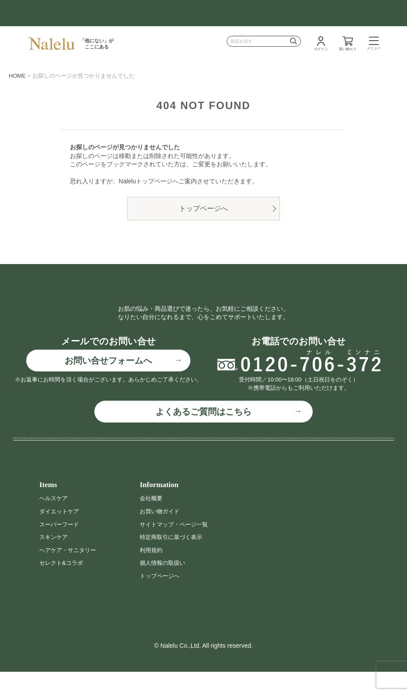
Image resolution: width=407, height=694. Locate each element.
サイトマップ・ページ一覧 (176, 546)
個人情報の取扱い (164, 584)
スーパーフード (60, 546)
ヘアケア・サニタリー (69, 571)
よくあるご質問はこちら (203, 433)
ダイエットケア (60, 532)
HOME (17, 75)
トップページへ (203, 208)
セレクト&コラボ (62, 584)
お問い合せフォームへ (108, 383)
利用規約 (152, 571)
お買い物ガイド (161, 532)
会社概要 (152, 520)
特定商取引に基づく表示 (173, 559)
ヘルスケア (54, 520)
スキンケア (54, 559)
